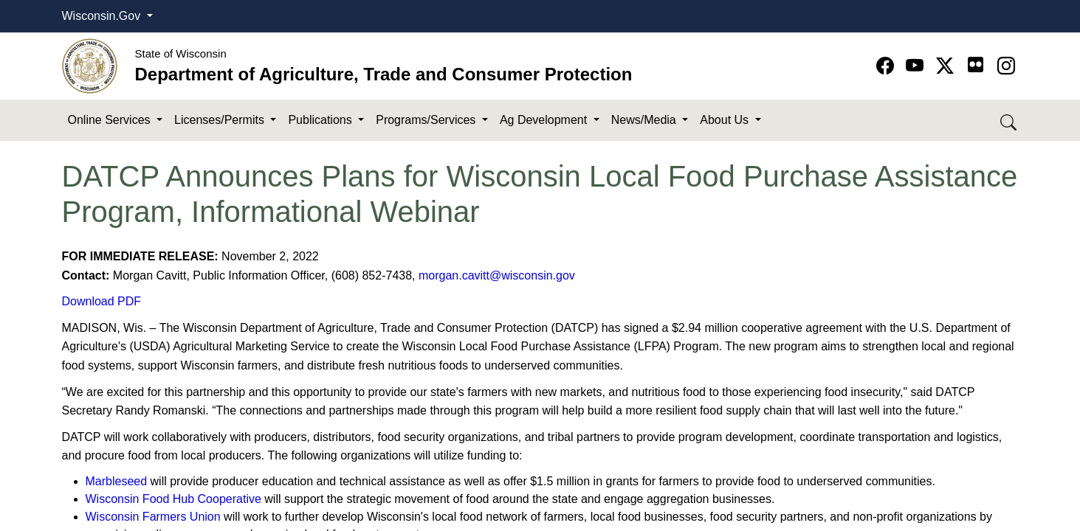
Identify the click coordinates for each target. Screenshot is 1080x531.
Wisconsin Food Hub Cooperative (173, 499)
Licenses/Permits (220, 120)
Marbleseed (117, 481)
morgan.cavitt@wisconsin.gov (497, 275)
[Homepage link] (89, 65)
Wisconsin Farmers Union (153, 516)
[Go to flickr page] (975, 64)
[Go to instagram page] (1006, 66)
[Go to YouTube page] (917, 66)
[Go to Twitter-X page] (947, 66)
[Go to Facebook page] (887, 66)
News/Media (645, 120)
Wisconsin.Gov (103, 16)
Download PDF (102, 301)
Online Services (111, 120)
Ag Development (545, 120)
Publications (321, 120)
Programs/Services (427, 120)
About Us (725, 120)
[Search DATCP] (1009, 120)
